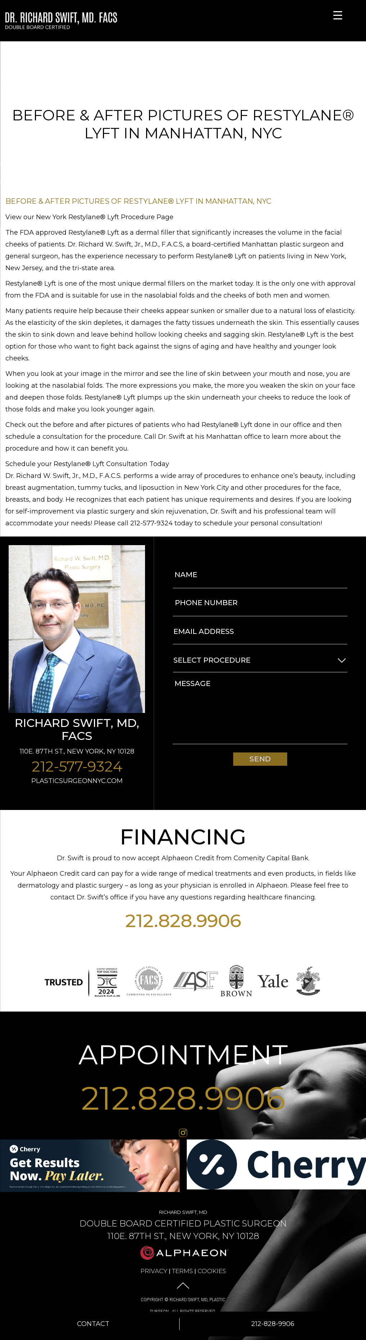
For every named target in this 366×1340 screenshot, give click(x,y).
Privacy (153, 1271)
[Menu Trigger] (338, 15)
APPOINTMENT (183, 1054)
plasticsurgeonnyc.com (77, 781)
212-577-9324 (77, 766)
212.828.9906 (183, 921)
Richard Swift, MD (183, 1224)
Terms (182, 1271)
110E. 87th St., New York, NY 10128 (77, 751)
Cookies (212, 1271)
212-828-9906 (272, 1324)
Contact (93, 1324)
